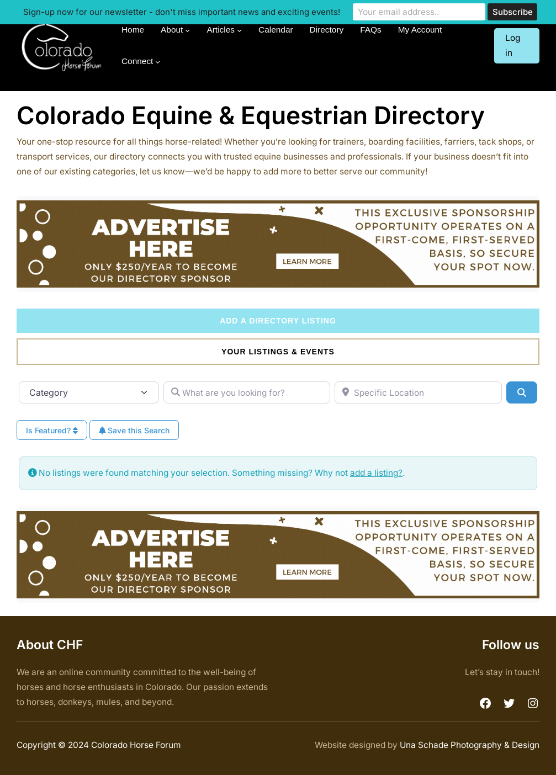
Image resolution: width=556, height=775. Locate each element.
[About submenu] (187, 30)
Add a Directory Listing (278, 320)
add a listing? (376, 473)
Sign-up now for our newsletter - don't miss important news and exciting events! (181, 12)
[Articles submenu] (239, 30)
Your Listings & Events (278, 351)
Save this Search (134, 430)
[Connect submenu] (157, 61)
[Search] (521, 392)
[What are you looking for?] (247, 392)
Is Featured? (52, 430)
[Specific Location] (418, 392)
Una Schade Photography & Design (469, 745)
